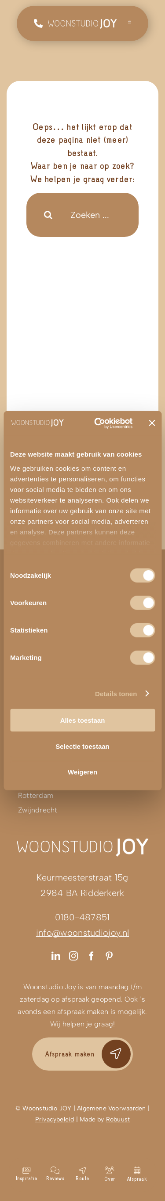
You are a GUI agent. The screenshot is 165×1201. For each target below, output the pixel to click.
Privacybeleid (54, 1119)
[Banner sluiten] (152, 423)
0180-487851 (82, 917)
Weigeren (82, 772)
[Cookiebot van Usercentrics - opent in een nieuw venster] (98, 423)
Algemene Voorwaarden (111, 1108)
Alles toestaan (82, 720)
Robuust (118, 1119)
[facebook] (91, 956)
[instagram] (73, 956)
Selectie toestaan (82, 746)
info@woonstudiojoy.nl (82, 932)
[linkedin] (55, 956)
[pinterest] (109, 956)
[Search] (48, 215)
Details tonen (116, 693)
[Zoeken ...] (82, 215)
